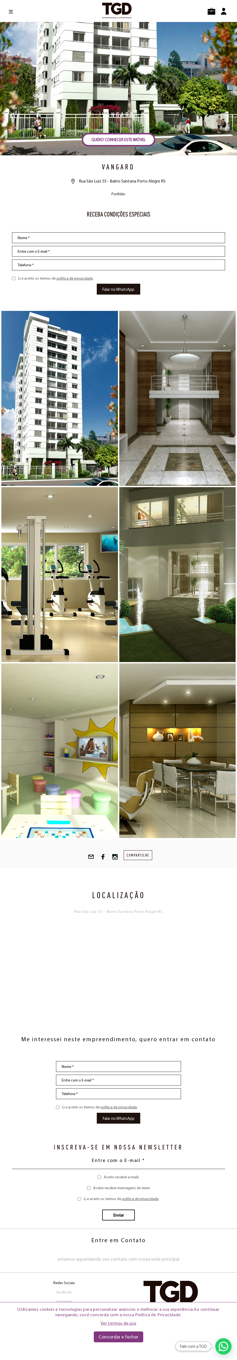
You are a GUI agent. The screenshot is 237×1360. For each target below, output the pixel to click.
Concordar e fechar (118, 1337)
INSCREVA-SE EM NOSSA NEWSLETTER (118, 1147)
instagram (64, 1301)
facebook (64, 1292)
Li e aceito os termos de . (56, 278)
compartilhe (138, 855)
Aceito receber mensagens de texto (121, 1187)
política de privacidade (75, 278)
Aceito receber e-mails (121, 1176)
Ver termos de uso (118, 1323)
